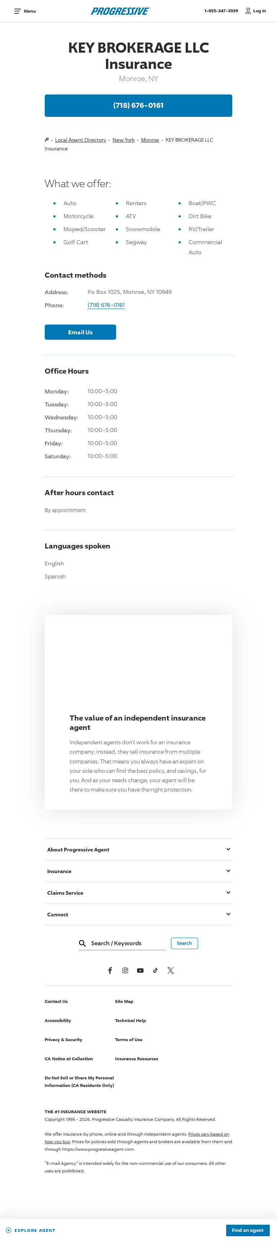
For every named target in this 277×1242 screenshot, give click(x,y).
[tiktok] (155, 970)
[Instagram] (125, 970)
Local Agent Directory (80, 140)
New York (124, 140)
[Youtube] (140, 970)
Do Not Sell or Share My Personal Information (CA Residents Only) (79, 1081)
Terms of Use (128, 1039)
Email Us (80, 332)
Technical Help (130, 1020)
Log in (259, 10)
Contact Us (56, 1001)
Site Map (124, 1001)
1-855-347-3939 (223, 10)
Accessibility (58, 1020)
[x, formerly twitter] (170, 970)
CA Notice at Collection (69, 1058)
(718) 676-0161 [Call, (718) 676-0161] (138, 105)
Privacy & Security (63, 1039)
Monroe (150, 140)
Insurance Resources (136, 1058)
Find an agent (248, 1230)
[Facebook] (110, 970)
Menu (30, 11)
